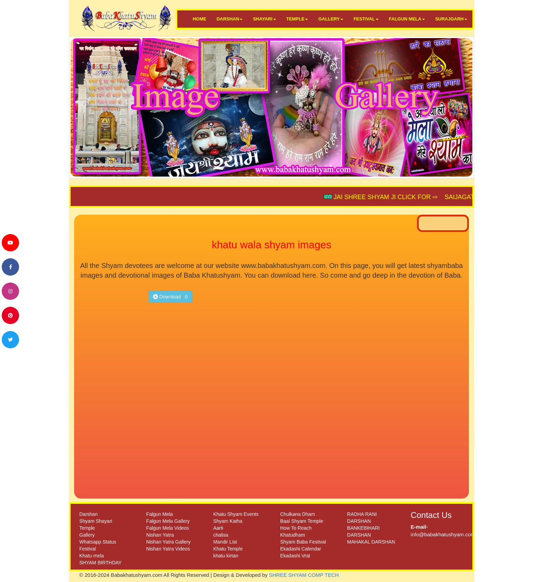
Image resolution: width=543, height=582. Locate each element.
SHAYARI (264, 18)
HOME (199, 18)
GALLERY (330, 18)
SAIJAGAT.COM (470, 197)
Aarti (218, 528)
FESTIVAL (366, 18)
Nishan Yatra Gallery (168, 542)
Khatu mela (91, 555)
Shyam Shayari (95, 521)
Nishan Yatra (160, 535)
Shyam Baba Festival (303, 542)
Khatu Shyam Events (236, 514)
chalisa (221, 535)
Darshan (88, 514)
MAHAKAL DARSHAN (371, 542)
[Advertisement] (111, 383)
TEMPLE (297, 18)
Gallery (87, 535)
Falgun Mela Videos (167, 528)
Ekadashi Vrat (295, 555)
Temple (87, 528)
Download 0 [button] (170, 296)
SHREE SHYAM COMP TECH (304, 575)
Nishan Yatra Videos (168, 549)
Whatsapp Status (97, 542)
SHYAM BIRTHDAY (100, 562)
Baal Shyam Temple (301, 521)
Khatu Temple (228, 549)
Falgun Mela (159, 514)
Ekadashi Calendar (300, 549)
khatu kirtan (225, 555)
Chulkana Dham (297, 514)
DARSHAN (229, 18)
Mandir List (225, 542)
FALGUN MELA (407, 18)
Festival (87, 549)
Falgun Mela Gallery (167, 521)
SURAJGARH (451, 18)
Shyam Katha (227, 521)
